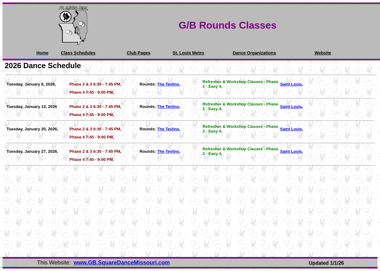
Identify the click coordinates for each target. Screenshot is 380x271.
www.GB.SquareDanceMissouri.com (122, 262)
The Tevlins (168, 84)
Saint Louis (291, 84)
